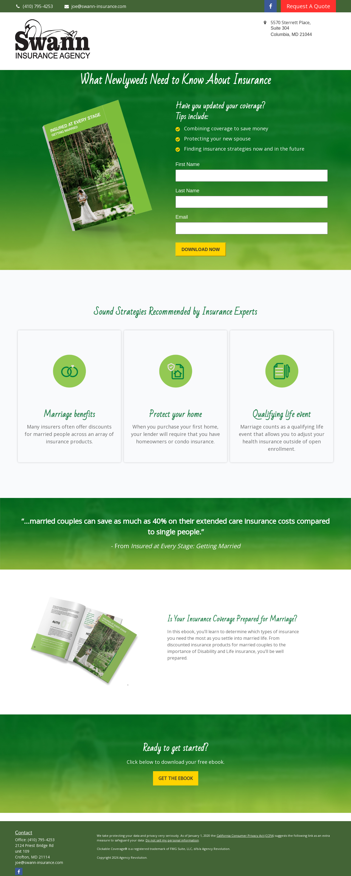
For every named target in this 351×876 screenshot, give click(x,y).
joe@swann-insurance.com (95, 6)
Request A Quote (308, 6)
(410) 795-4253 (41, 839)
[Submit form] (201, 249)
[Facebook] (270, 6)
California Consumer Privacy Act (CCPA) (245, 835)
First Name (188, 164)
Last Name (187, 190)
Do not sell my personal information (172, 840)
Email (182, 217)
